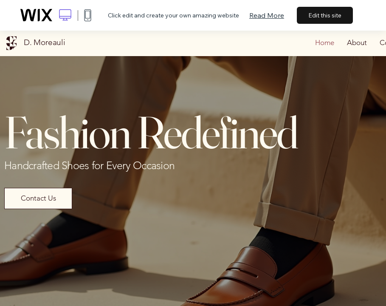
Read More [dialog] (266, 15)
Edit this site (324, 15)
